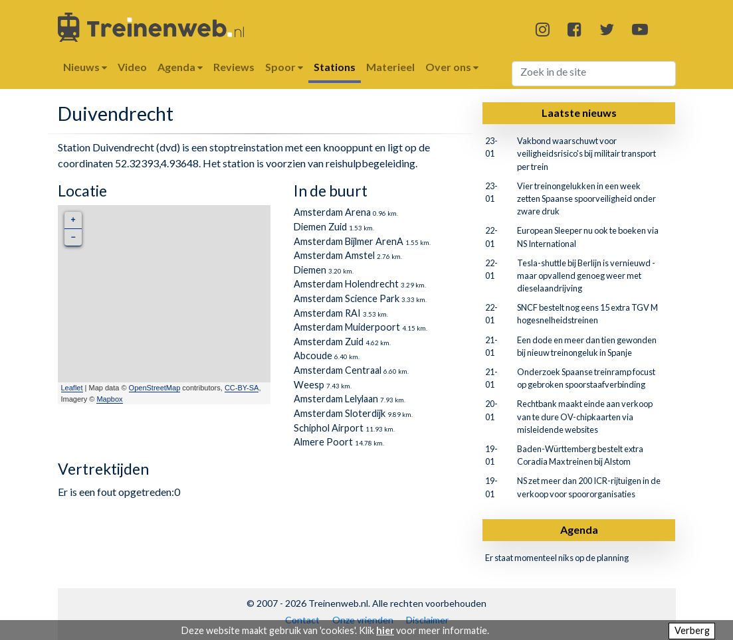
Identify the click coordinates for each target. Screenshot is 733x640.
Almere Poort (323, 441)
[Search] (594, 73)
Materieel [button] (390, 66)
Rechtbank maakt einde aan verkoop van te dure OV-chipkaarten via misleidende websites (585, 416)
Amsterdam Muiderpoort (347, 327)
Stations (335, 66)
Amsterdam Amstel (334, 255)
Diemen (310, 270)
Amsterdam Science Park (346, 298)
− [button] (72, 237)
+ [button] (72, 220)
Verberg (692, 630)
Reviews (234, 66)
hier (385, 630)
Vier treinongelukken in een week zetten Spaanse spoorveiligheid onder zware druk (586, 198)
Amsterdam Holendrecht (346, 283)
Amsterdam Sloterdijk (339, 413)
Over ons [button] (451, 66)
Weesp (309, 384)
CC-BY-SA (242, 388)
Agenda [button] (180, 66)
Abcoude (313, 355)
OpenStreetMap (155, 388)
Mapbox (109, 399)
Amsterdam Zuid (329, 341)
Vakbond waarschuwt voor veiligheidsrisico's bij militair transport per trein (586, 153)
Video (132, 66)
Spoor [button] (284, 66)
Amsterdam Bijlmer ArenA (348, 241)
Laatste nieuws (579, 112)
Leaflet (72, 388)
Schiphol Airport (329, 428)
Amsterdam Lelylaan (336, 398)
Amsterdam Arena (332, 212)
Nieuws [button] (85, 66)
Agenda (579, 529)
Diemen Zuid (320, 226)
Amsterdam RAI (327, 313)
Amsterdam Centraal (337, 370)
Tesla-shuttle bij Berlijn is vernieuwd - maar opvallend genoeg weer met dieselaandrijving (586, 275)
